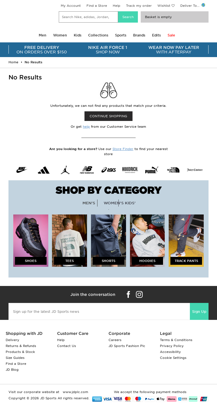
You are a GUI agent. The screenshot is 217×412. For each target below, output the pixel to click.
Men (42, 35)
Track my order (139, 6)
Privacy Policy (172, 346)
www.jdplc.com (75, 392)
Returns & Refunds (21, 346)
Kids (77, 35)
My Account (71, 6)
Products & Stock (20, 352)
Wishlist (163, 6)
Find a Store (96, 6)
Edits (156, 35)
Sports (120, 35)
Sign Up (199, 311)
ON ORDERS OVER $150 (41, 49)
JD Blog (12, 370)
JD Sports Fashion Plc (126, 346)
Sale (171, 35)
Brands (139, 35)
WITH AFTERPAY (173, 49)
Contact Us (66, 346)
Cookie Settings (173, 358)
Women (60, 35)
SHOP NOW (108, 49)
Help (116, 6)
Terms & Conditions (176, 340)
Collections (98, 35)
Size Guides (15, 358)
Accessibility (170, 352)
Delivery (12, 340)
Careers (114, 340)
